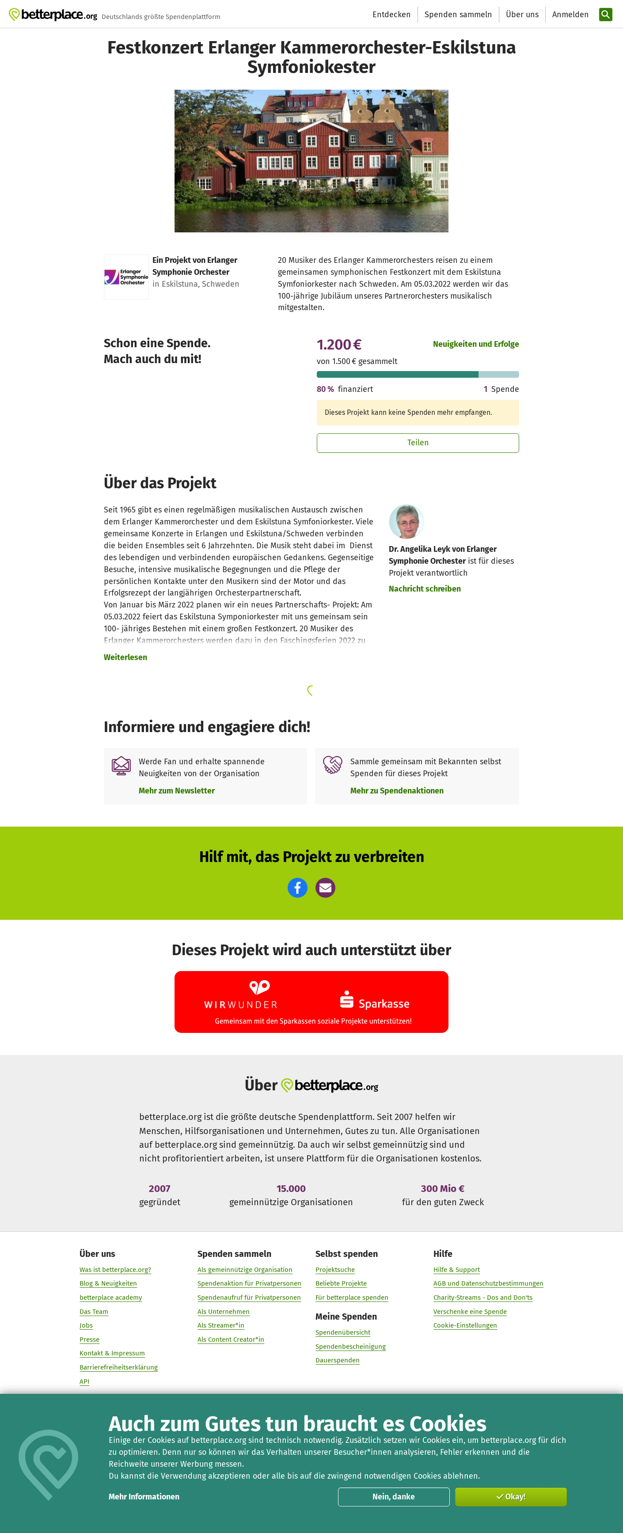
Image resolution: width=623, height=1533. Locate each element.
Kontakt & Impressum (112, 1353)
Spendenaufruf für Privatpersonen (249, 1298)
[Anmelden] (569, 15)
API (84, 1381)
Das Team (94, 1311)
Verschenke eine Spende (470, 1311)
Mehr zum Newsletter (177, 791)
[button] (298, 888)
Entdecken (391, 14)
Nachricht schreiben (425, 589)
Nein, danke (393, 1497)
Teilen (418, 443)
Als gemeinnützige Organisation (245, 1269)
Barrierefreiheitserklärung (119, 1367)
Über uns (522, 14)
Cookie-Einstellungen (465, 1325)
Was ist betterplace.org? (115, 1269)
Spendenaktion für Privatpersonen (249, 1283)
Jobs (86, 1325)
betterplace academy (111, 1298)
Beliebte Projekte (341, 1283)
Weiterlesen (125, 657)
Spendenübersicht (342, 1332)
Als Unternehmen (224, 1311)
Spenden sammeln (458, 14)
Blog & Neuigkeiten (108, 1283)
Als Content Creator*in (231, 1339)
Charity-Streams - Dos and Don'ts (482, 1298)
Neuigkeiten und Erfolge (476, 344)
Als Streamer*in (221, 1325)
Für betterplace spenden (351, 1298)
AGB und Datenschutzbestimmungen (488, 1283)
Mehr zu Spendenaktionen (397, 791)
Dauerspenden (337, 1360)
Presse (89, 1339)
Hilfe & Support (456, 1269)
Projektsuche (335, 1269)
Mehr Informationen (144, 1497)
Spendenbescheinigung (350, 1347)
